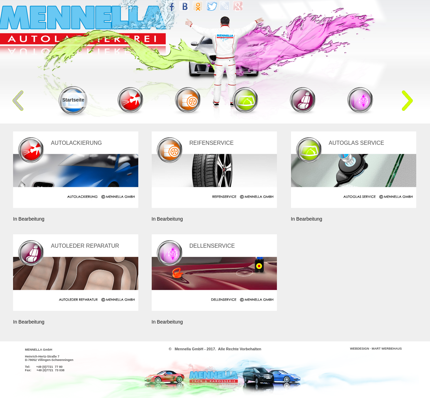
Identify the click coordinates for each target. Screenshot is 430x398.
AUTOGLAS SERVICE (356, 143)
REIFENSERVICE (212, 143)
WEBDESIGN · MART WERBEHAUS (376, 348)
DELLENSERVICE (212, 246)
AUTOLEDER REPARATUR (85, 246)
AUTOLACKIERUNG (76, 143)
